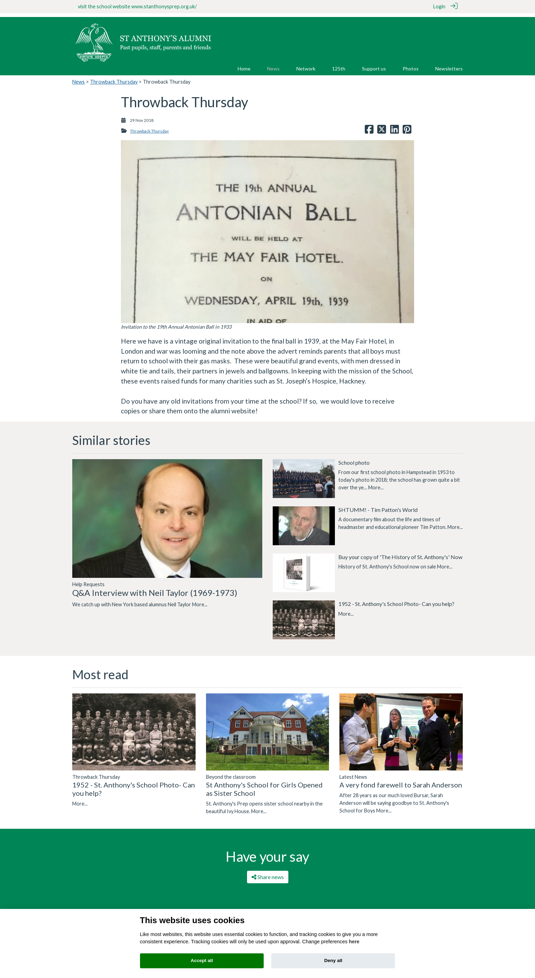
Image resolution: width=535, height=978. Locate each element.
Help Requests (88, 580)
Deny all (333, 960)
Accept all (202, 960)
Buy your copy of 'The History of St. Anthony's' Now (400, 552)
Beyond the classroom (231, 773)
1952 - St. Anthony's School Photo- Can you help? (396, 600)
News (78, 78)
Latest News (353, 773)
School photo (354, 458)
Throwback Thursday (114, 78)
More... (199, 600)
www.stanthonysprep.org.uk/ (164, 6)
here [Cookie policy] (354, 941)
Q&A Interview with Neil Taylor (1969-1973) (154, 588)
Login (439, 6)
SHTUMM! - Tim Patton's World (378, 505)
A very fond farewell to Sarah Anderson (400, 780)
